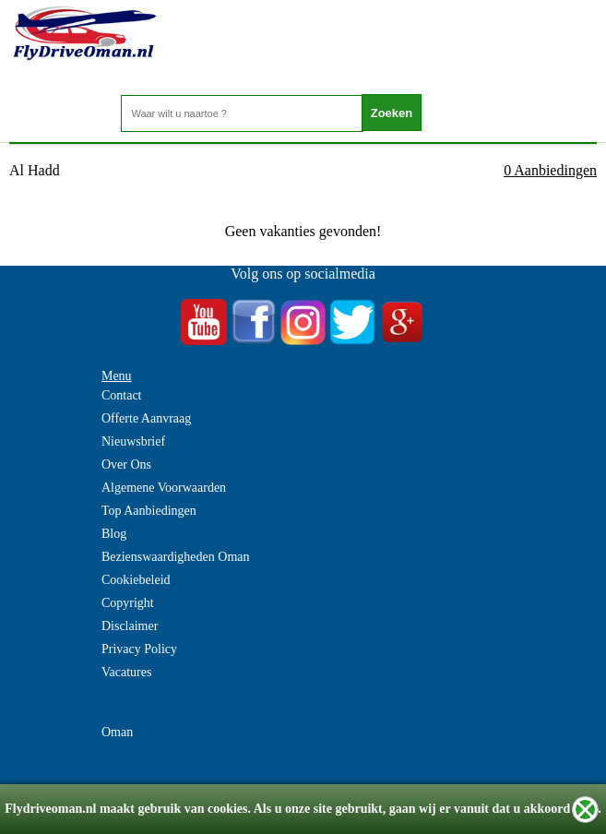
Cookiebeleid (136, 580)
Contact (121, 395)
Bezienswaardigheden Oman (175, 557)
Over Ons (126, 464)
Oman (117, 732)
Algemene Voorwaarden (163, 487)
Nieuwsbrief (133, 441)
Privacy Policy (139, 649)
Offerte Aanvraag (146, 418)
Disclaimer (129, 626)
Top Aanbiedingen (148, 511)
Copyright (127, 603)
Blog (113, 534)
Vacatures (126, 672)
